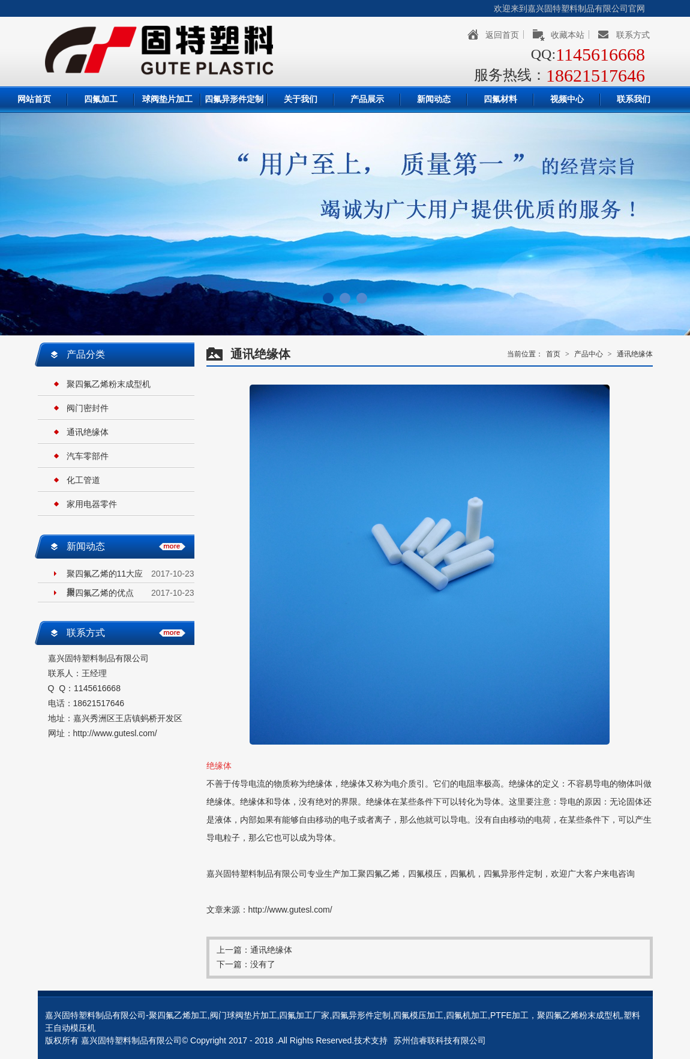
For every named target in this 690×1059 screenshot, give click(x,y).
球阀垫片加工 (167, 99)
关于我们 (300, 99)
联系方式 (633, 35)
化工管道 (83, 480)
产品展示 (367, 99)
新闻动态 (434, 99)
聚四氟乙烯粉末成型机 (109, 384)
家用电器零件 (92, 504)
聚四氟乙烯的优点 (100, 593)
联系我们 (633, 99)
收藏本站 (567, 35)
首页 (553, 354)
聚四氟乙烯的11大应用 (105, 576)
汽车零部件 (88, 456)
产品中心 (588, 354)
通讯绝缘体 (88, 432)
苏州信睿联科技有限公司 (440, 1040)
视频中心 (567, 99)
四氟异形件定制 (234, 99)
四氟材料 (500, 99)
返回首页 (502, 35)
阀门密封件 (88, 408)
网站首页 (34, 99)
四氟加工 (101, 99)
